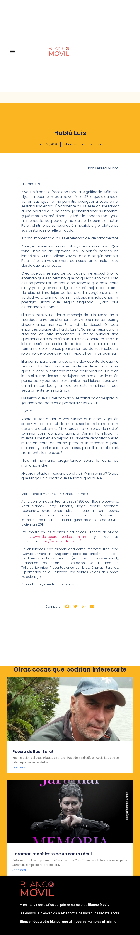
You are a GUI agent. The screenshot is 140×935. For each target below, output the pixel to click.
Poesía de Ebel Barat (33, 751)
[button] (12, 51)
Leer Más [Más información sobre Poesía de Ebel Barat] (19, 767)
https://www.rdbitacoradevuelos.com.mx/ (53, 537)
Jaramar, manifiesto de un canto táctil (52, 854)
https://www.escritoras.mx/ (60, 541)
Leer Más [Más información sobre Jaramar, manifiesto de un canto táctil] (19, 869)
